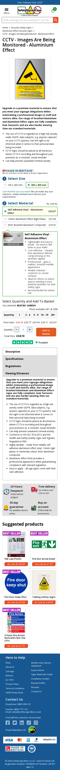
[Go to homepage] (29, 11)
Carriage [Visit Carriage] (10, 671)
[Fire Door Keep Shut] (16, 587)
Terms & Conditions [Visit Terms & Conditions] (15, 688)
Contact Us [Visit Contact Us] (36, 691)
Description (12, 351)
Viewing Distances (17, 373)
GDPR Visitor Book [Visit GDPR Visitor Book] (14, 692)
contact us (25, 194)
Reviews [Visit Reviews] (35, 687)
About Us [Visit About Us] (10, 666)
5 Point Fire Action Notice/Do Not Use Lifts (14, 638)
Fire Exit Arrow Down (43, 559)
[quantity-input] (23, 329)
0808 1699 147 (24, 704)
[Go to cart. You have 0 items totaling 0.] (53, 11)
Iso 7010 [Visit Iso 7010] (9, 679)
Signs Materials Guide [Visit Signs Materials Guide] (41, 674)
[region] (16, 544)
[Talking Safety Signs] (44, 587)
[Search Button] (55, 20)
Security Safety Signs (21, 27)
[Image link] (30, 171)
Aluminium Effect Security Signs (17, 30)
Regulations (13, 366)
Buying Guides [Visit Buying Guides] (38, 682)
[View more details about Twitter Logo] (16, 723)
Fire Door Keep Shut (15, 597)
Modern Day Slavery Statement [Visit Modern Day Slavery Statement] (41, 664)
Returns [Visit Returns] (9, 675)
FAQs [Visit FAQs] (8, 662)
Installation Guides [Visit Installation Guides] (40, 678)
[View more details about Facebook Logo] (9, 723)
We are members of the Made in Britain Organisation (25, 173)
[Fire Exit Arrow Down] (44, 549)
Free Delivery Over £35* (30, 2)
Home (5, 27)
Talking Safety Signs (43, 597)
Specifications (14, 359)
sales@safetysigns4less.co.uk (26, 711)
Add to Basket (46, 332)
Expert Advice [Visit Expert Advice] (37, 670)
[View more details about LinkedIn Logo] (23, 723)
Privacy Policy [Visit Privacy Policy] (12, 684)
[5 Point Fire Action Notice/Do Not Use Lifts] (16, 628)
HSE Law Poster (12, 559)
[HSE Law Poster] (16, 549)
